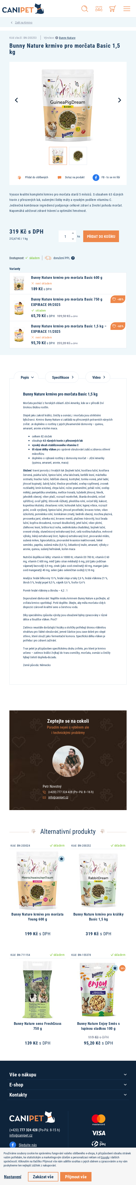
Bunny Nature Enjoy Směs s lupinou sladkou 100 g (98, 1026)
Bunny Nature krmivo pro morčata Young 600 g (37, 916)
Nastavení (12, 1176)
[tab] (26, 375)
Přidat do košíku (101, 236)
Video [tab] (97, 377)
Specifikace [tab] (62, 377)
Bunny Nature (67, 38)
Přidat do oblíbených (36, 177)
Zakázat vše (43, 1176)
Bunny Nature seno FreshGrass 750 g (38, 1026)
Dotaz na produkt (75, 177)
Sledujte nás (28, 1144)
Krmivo (28, 22)
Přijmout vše (76, 1176)
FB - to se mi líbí (111, 177)
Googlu (105, 1157)
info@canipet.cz (58, 797)
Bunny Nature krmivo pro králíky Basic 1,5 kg (98, 916)
